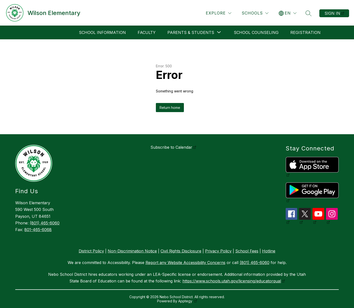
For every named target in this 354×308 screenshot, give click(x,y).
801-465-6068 (38, 229)
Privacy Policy (218, 251)
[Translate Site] (288, 13)
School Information (102, 32)
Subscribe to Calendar (171, 147)
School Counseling (256, 32)
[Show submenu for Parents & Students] (190, 32)
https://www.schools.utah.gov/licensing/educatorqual (231, 281)
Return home (170, 107)
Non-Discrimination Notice (132, 251)
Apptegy (185, 301)
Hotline (268, 251)
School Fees (246, 251)
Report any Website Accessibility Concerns (185, 262)
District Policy (91, 251)
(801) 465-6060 (44, 222)
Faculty (147, 32)
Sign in (332, 13)
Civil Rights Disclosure (181, 251)
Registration (305, 32)
